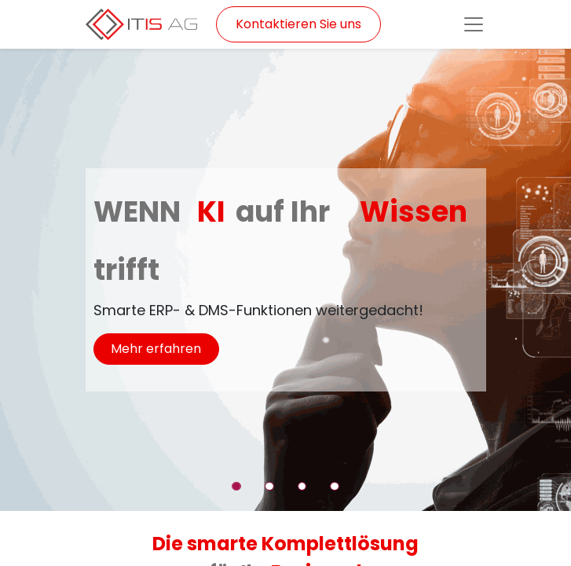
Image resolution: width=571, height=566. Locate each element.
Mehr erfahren (156, 349)
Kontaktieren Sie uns (298, 24)
